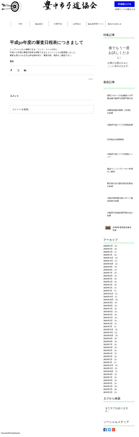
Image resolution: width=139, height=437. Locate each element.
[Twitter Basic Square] (109, 429)
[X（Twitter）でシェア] (18, 70)
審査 (12, 61)
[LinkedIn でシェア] (25, 70)
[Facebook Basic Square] (105, 429)
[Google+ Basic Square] (113, 429)
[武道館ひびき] (124, 4)
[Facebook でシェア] (11, 70)
